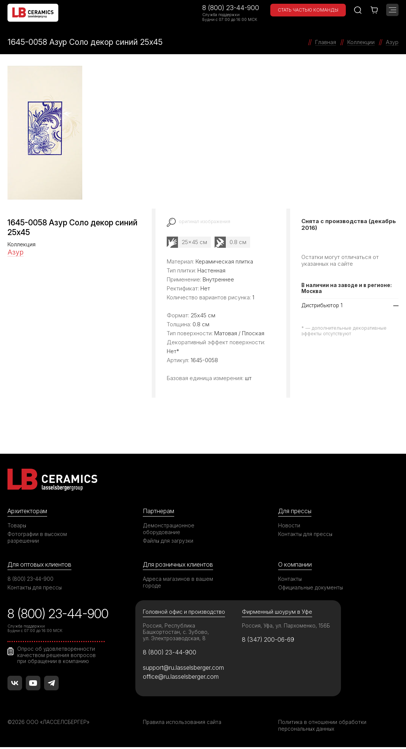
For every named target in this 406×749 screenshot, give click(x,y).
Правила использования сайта (182, 724)
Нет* (173, 350)
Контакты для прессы (305, 534)
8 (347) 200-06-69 (269, 640)
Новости (289, 526)
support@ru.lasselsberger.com (185, 669)
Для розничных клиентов (179, 564)
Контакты (290, 579)
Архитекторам (28, 511)
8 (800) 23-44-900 (230, 8)
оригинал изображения (206, 221)
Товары (17, 526)
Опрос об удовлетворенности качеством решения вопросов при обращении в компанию (57, 655)
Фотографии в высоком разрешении (37, 537)
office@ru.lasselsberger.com (182, 678)
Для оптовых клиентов (40, 564)
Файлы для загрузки (168, 541)
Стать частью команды (308, 10)
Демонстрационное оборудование (169, 529)
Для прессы (296, 511)
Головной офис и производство (185, 612)
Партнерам (159, 511)
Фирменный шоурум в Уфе (277, 612)
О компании (295, 564)
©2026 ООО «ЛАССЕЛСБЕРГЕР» (49, 724)
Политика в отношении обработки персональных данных (322, 727)
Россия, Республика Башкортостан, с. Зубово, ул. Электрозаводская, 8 (176, 632)
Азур (15, 252)
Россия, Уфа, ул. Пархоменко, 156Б (287, 626)
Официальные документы (311, 588)
